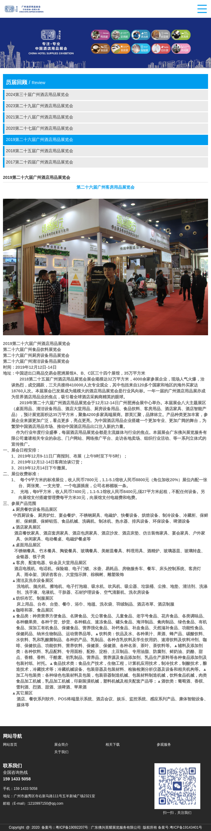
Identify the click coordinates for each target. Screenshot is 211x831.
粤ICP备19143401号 (186, 828)
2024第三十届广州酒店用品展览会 (37, 95)
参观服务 (164, 745)
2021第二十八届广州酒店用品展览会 (39, 117)
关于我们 (61, 752)
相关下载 (112, 745)
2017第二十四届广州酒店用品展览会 (39, 162)
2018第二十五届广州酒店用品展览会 (39, 151)
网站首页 (10, 745)
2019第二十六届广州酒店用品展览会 (39, 140)
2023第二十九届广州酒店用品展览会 (39, 106)
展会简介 (61, 745)
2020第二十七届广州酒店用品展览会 (39, 128)
